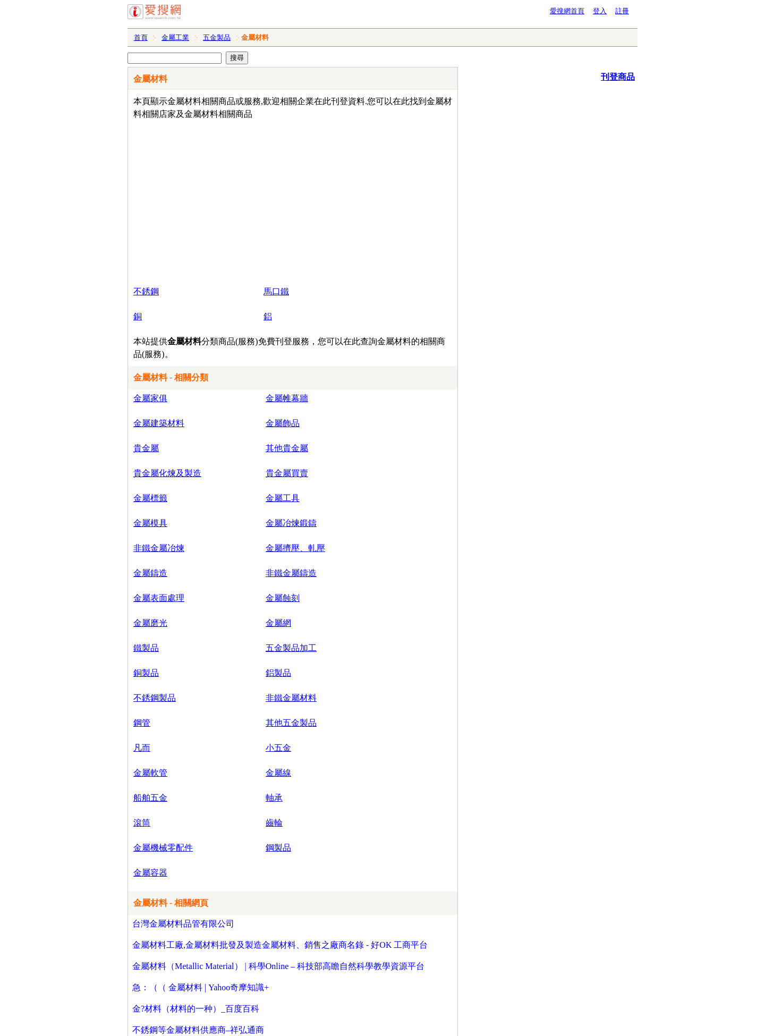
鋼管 (141, 722)
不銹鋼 (146, 291)
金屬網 (278, 622)
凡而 (141, 747)
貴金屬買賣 (287, 473)
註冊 (622, 11)
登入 (600, 11)
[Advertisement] (262, 200)
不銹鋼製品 (154, 697)
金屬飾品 (283, 423)
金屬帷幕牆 (287, 398)
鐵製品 (146, 647)
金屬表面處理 (158, 597)
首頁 (141, 37)
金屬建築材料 (158, 423)
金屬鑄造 (150, 573)
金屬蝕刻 (283, 597)
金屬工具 (283, 498)
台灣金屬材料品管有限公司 (183, 923)
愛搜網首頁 (567, 11)
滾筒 (141, 822)
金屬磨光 (150, 622)
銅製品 (146, 672)
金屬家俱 (150, 398)
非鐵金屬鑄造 (291, 573)
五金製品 (217, 37)
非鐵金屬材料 (291, 697)
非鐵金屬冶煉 (158, 548)
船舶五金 (150, 797)
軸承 (274, 797)
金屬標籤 (150, 498)
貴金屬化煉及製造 (167, 473)
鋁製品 (278, 672)
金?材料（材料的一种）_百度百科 (195, 1008)
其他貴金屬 (287, 448)
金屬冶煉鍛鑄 (291, 523)
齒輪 (274, 822)
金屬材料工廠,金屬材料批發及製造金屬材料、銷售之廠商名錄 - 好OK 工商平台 (280, 944)
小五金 (278, 747)
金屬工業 (175, 37)
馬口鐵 (276, 291)
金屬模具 (150, 523)
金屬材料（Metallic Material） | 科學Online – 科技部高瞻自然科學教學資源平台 (278, 966)
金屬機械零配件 (163, 847)
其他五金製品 (291, 722)
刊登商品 (618, 76)
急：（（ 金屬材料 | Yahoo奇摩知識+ (200, 987)
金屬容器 (150, 872)
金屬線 (278, 772)
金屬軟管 (150, 772)
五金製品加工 (291, 647)
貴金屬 (146, 448)
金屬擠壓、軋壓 (295, 548)
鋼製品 (278, 847)
